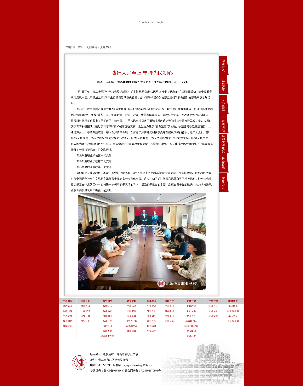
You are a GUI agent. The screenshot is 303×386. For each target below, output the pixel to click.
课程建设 (107, 326)
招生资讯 (151, 306)
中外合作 (169, 316)
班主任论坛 (131, 321)
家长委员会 (131, 326)
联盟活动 (169, 321)
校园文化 (67, 326)
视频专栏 (107, 331)
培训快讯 (233, 306)
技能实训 (107, 316)
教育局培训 (233, 311)
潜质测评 (151, 316)
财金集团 (169, 311)
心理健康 (131, 311)
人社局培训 (233, 321)
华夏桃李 (151, 331)
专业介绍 (151, 311)
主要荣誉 (67, 316)
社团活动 (213, 311)
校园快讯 (85, 306)
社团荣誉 (213, 316)
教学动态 (107, 311)
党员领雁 (223, 85)
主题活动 (131, 306)
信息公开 (85, 321)
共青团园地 (223, 124)
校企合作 (169, 306)
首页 (80, 47)
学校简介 (67, 306)
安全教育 (131, 316)
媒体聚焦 (67, 321)
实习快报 (151, 321)
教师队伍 (107, 306)
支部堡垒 (223, 104)
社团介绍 (213, 306)
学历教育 (233, 316)
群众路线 (223, 163)
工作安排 (85, 311)
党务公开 (223, 183)
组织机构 (67, 311)
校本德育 (131, 331)
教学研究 (107, 321)
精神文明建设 (223, 143)
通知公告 (85, 316)
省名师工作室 (107, 336)
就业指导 (151, 326)
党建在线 (223, 65)
